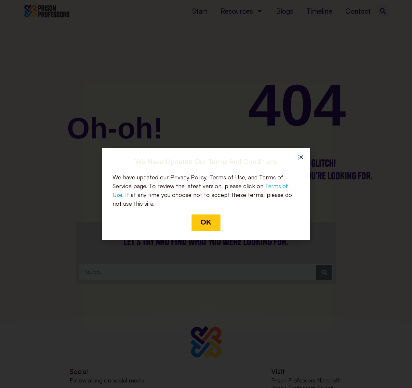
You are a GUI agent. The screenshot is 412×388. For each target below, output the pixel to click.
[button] (301, 156)
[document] (206, 194)
